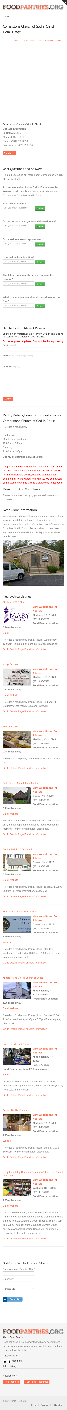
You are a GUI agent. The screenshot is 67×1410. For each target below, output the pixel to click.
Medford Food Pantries (54, 41)
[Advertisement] (33, 79)
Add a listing (9, 1366)
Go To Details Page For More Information (25, 649)
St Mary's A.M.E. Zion (14, 602)
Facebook (9, 153)
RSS (4, 1361)
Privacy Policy (10, 1355)
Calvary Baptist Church (15, 1110)
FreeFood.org (11, 1381)
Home (16, 41)
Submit (8, 399)
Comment (11, 366)
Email (6, 633)
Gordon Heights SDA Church (18, 849)
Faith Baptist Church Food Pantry (20, 783)
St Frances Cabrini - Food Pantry (20, 911)
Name (9, 345)
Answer (40, 208)
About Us (44, 1405)
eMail (18, 356)
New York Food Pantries (31, 41)
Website (14, 695)
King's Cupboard (11, 664)
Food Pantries (33, 8)
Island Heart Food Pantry (16, 1044)
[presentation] (24, 389)
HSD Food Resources (36, 1381)
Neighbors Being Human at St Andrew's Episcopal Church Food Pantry (33, 1174)
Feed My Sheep (11, 726)
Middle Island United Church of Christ (23, 977)
